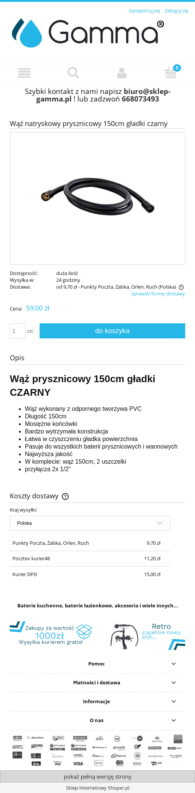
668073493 (140, 98)
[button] (24, 73)
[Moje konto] (122, 73)
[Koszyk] (170, 72)
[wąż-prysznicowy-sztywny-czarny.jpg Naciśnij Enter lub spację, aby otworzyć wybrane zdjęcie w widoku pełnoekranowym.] (98, 198)
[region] (97, 635)
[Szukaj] (73, 72)
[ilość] (18, 330)
